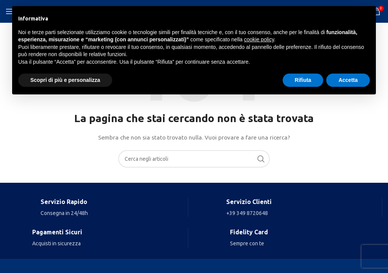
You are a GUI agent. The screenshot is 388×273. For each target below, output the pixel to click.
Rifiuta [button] (303, 80)
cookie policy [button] (259, 39)
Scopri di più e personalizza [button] (65, 80)
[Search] (194, 159)
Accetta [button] (348, 80)
